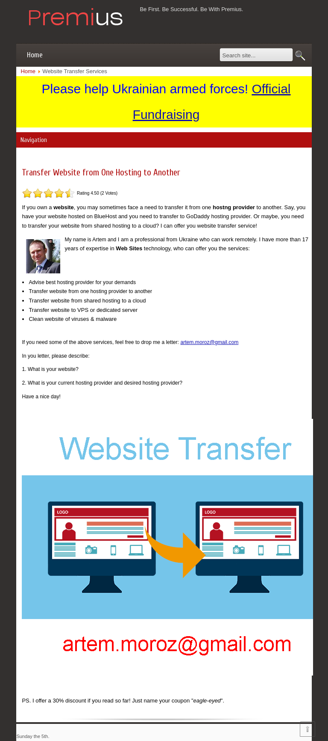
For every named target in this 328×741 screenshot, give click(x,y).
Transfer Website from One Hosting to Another (101, 172)
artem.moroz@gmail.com (209, 342)
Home (35, 55)
